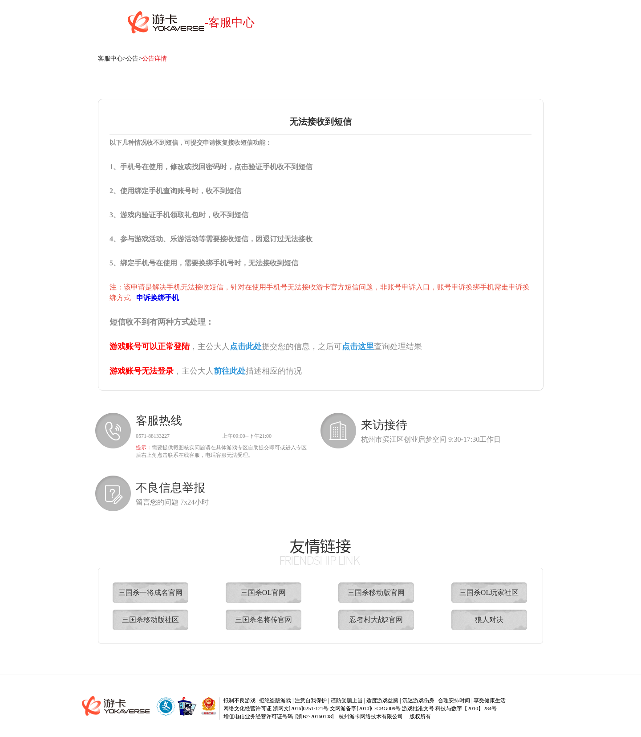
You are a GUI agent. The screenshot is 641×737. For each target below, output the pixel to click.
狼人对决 (489, 619)
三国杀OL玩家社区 (489, 592)
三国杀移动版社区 (150, 619)
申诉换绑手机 (157, 297)
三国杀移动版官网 (376, 592)
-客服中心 (230, 22)
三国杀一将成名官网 (150, 592)
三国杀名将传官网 (263, 619)
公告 (132, 58)
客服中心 (110, 58)
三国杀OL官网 (263, 592)
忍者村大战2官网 (376, 619)
